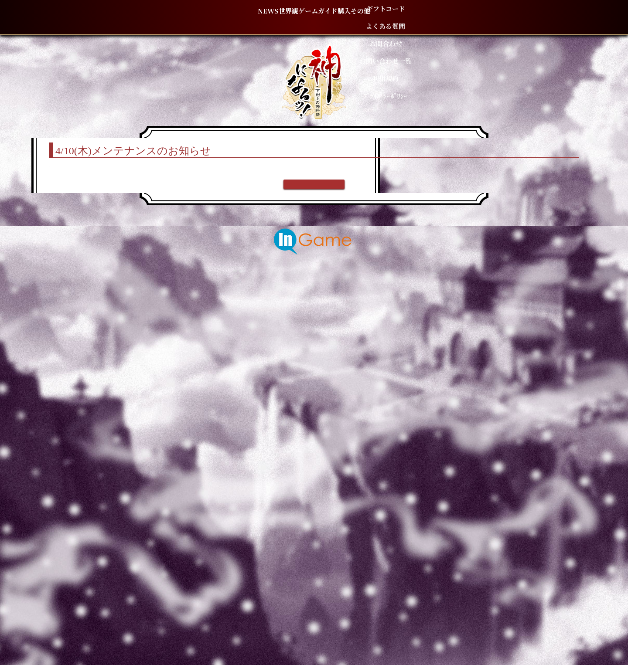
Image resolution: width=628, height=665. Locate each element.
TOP (148, 126)
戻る (314, 566)
